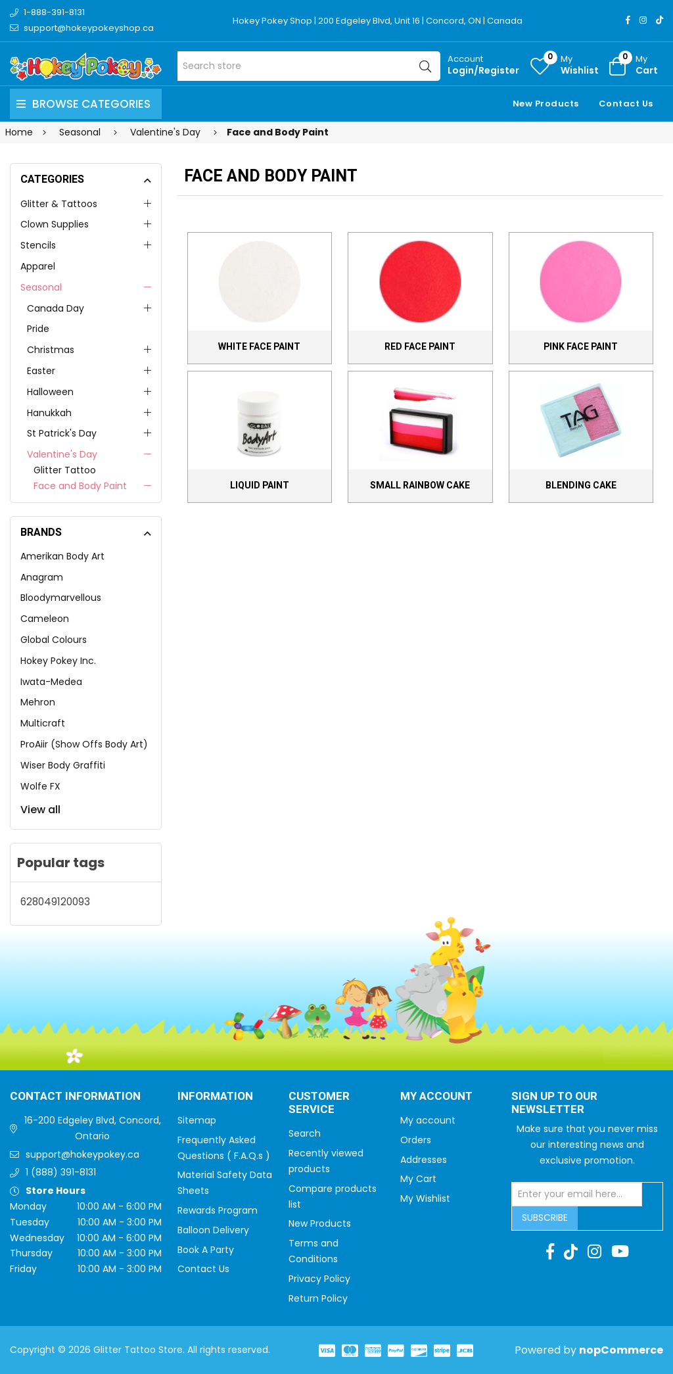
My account (427, 1120)
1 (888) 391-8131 (61, 1172)
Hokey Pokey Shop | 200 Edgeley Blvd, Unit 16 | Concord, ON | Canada (377, 20)
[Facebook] (628, 20)
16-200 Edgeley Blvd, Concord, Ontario (92, 1128)
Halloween (50, 391)
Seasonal (41, 287)
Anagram (41, 577)
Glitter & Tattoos (58, 203)
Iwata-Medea (51, 681)
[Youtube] (620, 1252)
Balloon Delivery (213, 1230)
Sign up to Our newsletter (554, 1103)
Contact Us (626, 103)
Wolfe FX (40, 786)
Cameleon (44, 618)
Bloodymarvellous (60, 597)
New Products (546, 103)
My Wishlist (425, 1198)
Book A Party (205, 1249)
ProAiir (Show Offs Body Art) (84, 744)
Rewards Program (217, 1210)
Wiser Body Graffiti (62, 765)
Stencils (38, 245)
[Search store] (308, 66)
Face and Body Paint (80, 485)
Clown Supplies (54, 224)
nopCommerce (621, 1350)
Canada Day (55, 308)
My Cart (418, 1178)
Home (19, 132)
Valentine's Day (62, 454)
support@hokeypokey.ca (82, 1154)
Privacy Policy (319, 1278)
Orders (415, 1140)
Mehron (37, 702)
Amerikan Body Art (62, 556)
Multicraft (42, 723)
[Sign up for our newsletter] (577, 1194)
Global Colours (53, 639)
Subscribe (545, 1217)
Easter (41, 370)
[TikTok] (659, 20)
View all (40, 809)
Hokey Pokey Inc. (58, 660)
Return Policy (318, 1298)
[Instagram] (643, 20)
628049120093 (55, 902)
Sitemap (196, 1120)
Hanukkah (49, 412)
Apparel (37, 266)
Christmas (50, 349)
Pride (38, 328)
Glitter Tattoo (65, 470)
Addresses (423, 1159)
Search (305, 1133)
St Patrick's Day (62, 433)
